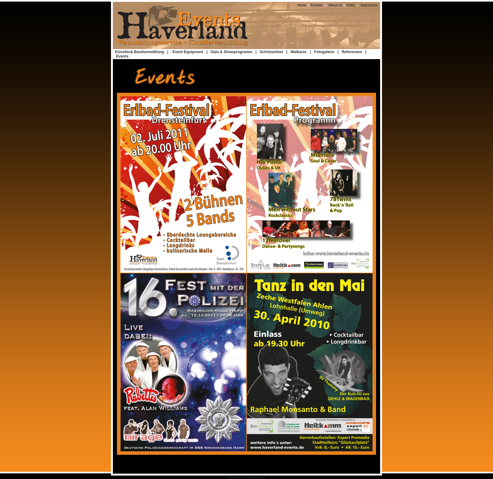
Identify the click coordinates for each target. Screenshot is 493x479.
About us (336, 5)
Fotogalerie (324, 52)
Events (122, 56)
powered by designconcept (246, 477)
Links (350, 5)
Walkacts (299, 52)
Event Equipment (188, 52)
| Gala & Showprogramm (229, 52)
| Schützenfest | (271, 52)
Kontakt (316, 5)
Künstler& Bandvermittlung (139, 52)
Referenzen (352, 52)
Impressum (369, 5)
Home (302, 5)
